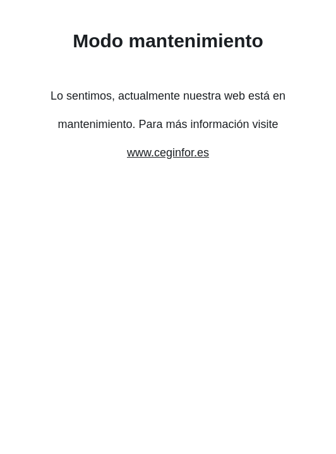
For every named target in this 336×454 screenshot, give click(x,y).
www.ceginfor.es (168, 152)
